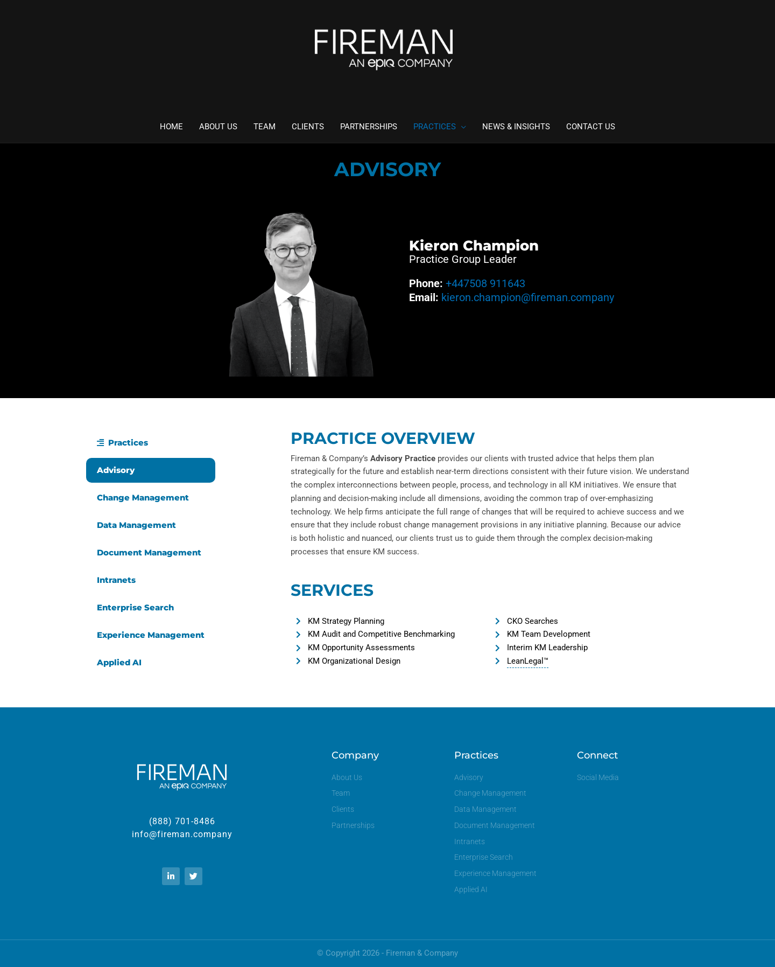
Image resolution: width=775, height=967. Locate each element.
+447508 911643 (485, 283)
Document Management (149, 552)
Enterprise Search (135, 607)
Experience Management (151, 635)
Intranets (116, 580)
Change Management (143, 497)
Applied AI (119, 662)
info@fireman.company (182, 834)
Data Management (136, 525)
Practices (122, 442)
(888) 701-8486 (182, 821)
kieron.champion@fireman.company (527, 297)
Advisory (116, 470)
